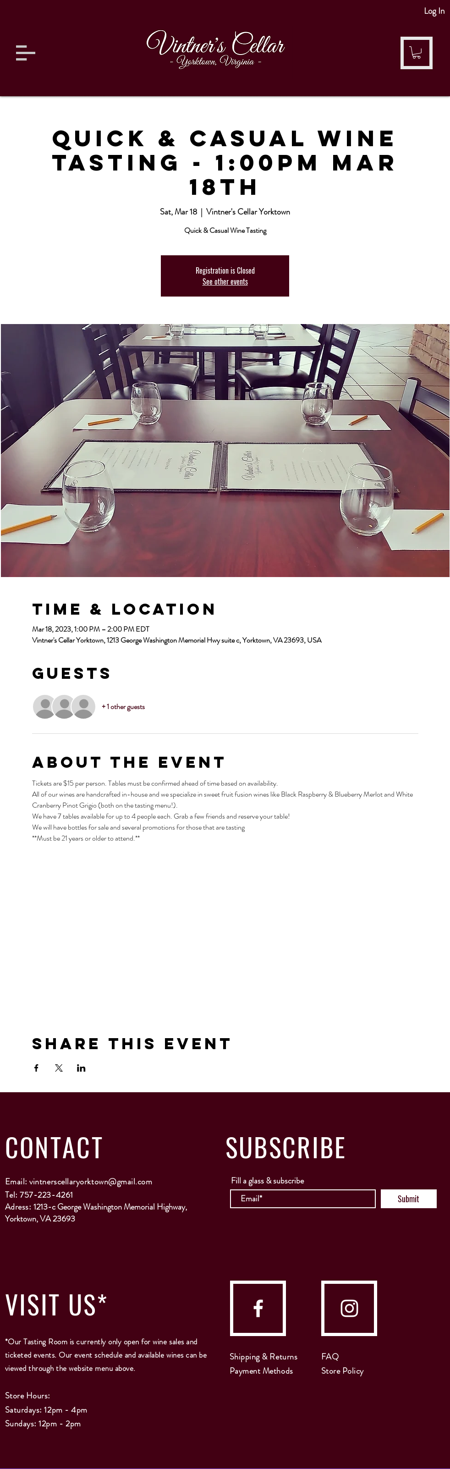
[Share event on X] (59, 1068)
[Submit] (409, 1198)
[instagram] (349, 1308)
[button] (25, 53)
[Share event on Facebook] (36, 1068)
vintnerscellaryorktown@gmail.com (90, 1182)
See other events (225, 281)
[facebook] (258, 1308)
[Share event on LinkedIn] (81, 1068)
